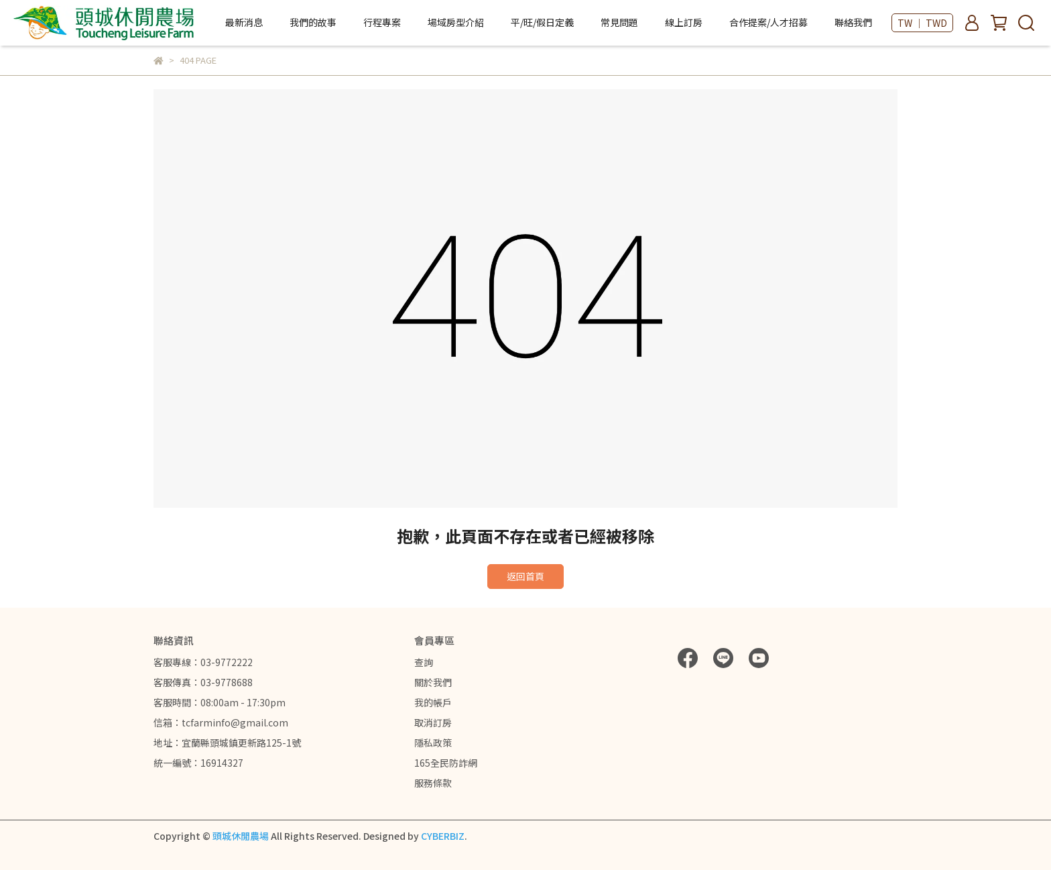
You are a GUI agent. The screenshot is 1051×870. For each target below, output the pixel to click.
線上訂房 (683, 22)
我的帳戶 (433, 702)
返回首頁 (525, 576)
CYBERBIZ (443, 835)
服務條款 (433, 783)
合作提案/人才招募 (768, 22)
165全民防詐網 (445, 762)
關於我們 (433, 682)
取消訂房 (433, 722)
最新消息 (244, 22)
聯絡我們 (853, 22)
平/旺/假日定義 (542, 22)
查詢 (423, 662)
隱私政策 (433, 742)
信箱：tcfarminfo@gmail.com (220, 722)
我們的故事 (313, 22)
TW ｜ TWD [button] (922, 23)
